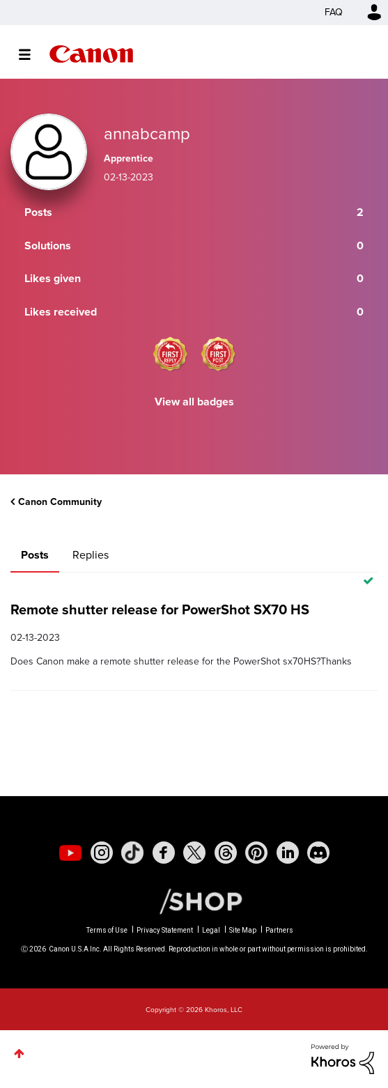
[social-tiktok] (132, 852)
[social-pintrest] (256, 852)
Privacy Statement (165, 930)
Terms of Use (106, 930)
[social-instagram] (102, 852)
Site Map (242, 930)
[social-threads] (226, 852)
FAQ (334, 12)
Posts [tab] (35, 555)
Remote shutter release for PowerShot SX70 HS (159, 609)
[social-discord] (318, 852)
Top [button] (19, 1053)
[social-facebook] (164, 852)
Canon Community (91, 54)
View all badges (194, 402)
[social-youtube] (70, 852)
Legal (211, 930)
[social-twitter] (194, 852)
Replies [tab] (90, 555)
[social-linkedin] (288, 852)
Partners (279, 930)
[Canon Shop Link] (193, 900)
